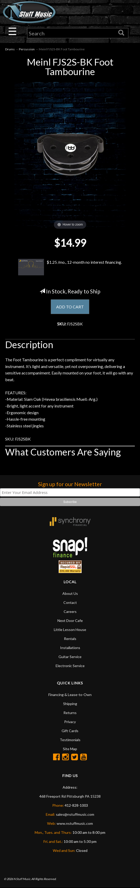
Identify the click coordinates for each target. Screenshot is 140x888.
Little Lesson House (70, 629)
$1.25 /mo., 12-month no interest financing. (70, 267)
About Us (70, 593)
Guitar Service (70, 656)
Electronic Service (70, 665)
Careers (70, 611)
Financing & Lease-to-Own (70, 694)
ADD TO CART (70, 306)
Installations (70, 647)
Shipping (70, 703)
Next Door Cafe (70, 620)
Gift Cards (70, 731)
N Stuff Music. (22, 879)
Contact (70, 602)
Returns (70, 712)
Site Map (70, 749)
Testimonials (70, 740)
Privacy (70, 721)
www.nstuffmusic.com (75, 823)
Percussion (27, 49)
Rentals (70, 638)
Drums (10, 49)
